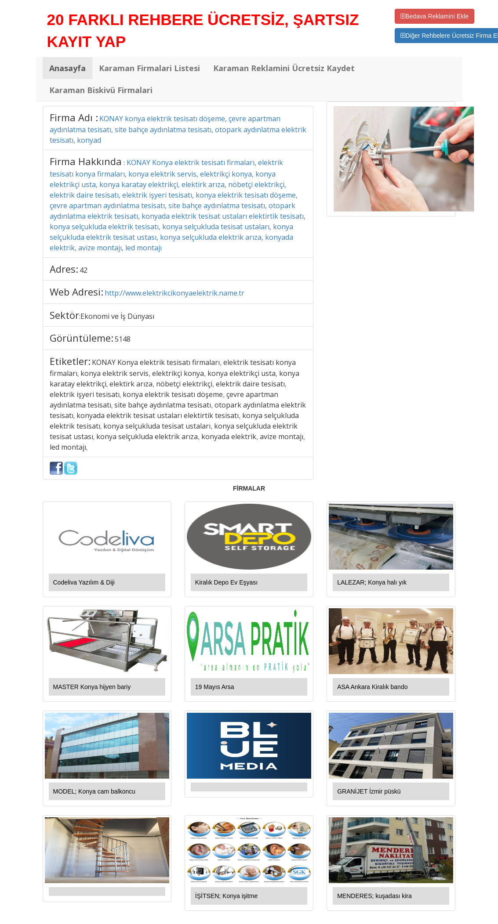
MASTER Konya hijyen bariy (92, 686)
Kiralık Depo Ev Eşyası (226, 582)
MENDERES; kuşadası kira (374, 895)
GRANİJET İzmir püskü (368, 791)
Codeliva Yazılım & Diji (84, 582)
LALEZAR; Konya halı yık (372, 582)
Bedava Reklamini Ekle (434, 16)
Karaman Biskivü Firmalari (101, 90)
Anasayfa (67, 68)
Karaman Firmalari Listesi (149, 68)
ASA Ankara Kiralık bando (372, 686)
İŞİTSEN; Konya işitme (226, 895)
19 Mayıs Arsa (214, 686)
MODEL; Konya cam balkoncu (94, 791)
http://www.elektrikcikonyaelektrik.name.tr (174, 293)
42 (83, 270)
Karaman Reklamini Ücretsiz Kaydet (284, 68)
